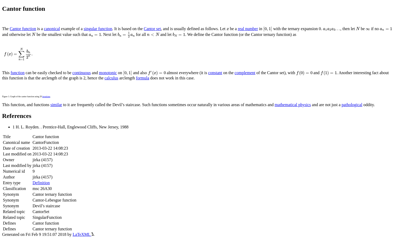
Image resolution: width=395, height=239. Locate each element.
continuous (81, 72)
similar (56, 104)
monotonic (108, 72)
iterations (46, 96)
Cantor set (152, 28)
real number (248, 28)
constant (215, 72)
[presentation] (228, 29)
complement (245, 72)
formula (142, 78)
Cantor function (23, 28)
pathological (352, 104)
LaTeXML (83, 234)
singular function (98, 28)
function (17, 72)
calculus (111, 78)
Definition (41, 183)
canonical (52, 28)
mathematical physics (293, 104)
